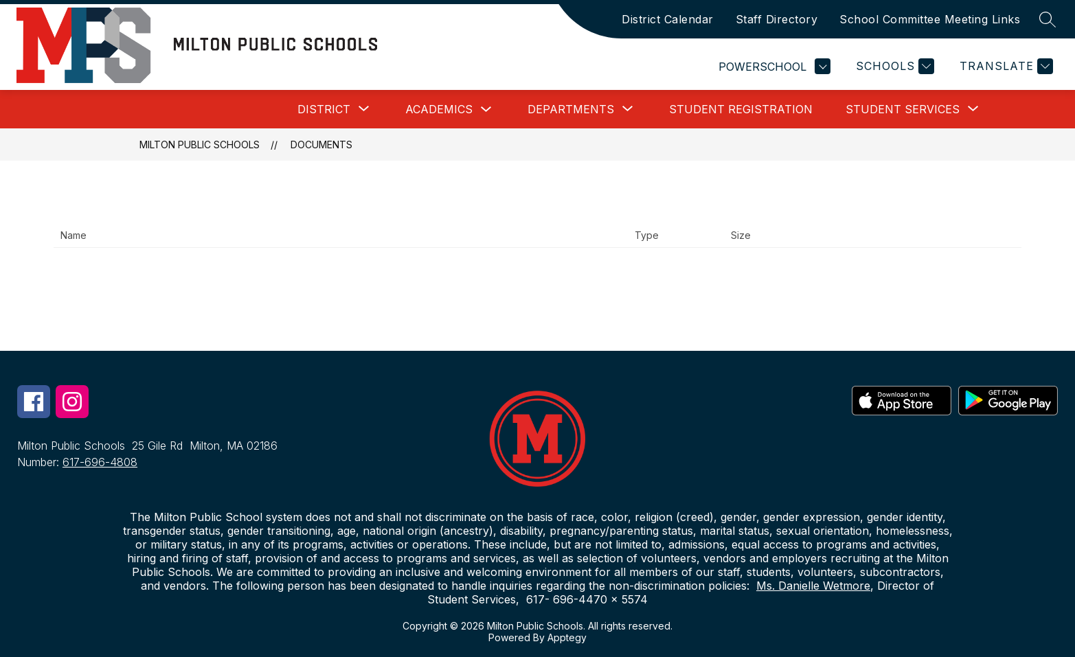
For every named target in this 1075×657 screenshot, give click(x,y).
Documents (321, 144)
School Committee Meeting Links (929, 19)
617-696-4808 (100, 462)
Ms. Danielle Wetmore (813, 585)
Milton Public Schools (199, 144)
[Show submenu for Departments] (571, 109)
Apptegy (567, 637)
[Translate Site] (1004, 66)
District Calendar (668, 19)
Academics (439, 109)
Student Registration (741, 109)
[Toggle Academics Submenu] (486, 109)
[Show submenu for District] (323, 109)
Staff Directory (777, 19)
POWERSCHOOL (774, 66)
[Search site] (1047, 19)
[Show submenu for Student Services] (903, 109)
